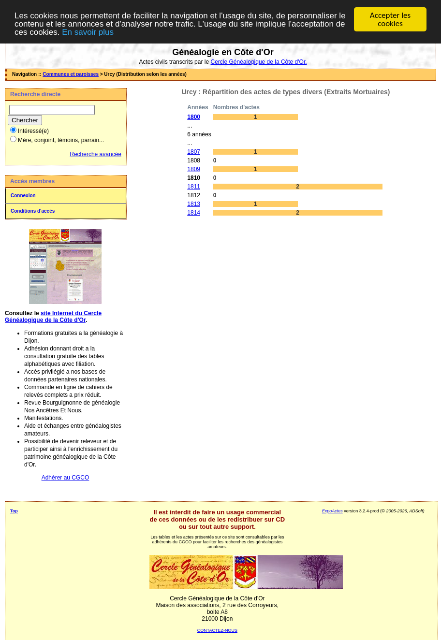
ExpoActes (332, 511)
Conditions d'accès (33, 211)
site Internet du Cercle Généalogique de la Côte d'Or (53, 316)
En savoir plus (88, 32)
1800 (193, 117)
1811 (193, 186)
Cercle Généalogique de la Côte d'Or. (258, 61)
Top (14, 511)
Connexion (23, 195)
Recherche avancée (95, 154)
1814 (193, 212)
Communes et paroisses (71, 74)
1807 (193, 151)
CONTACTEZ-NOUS (217, 630)
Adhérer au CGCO (65, 477)
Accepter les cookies (390, 19)
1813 (193, 204)
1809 (193, 169)
